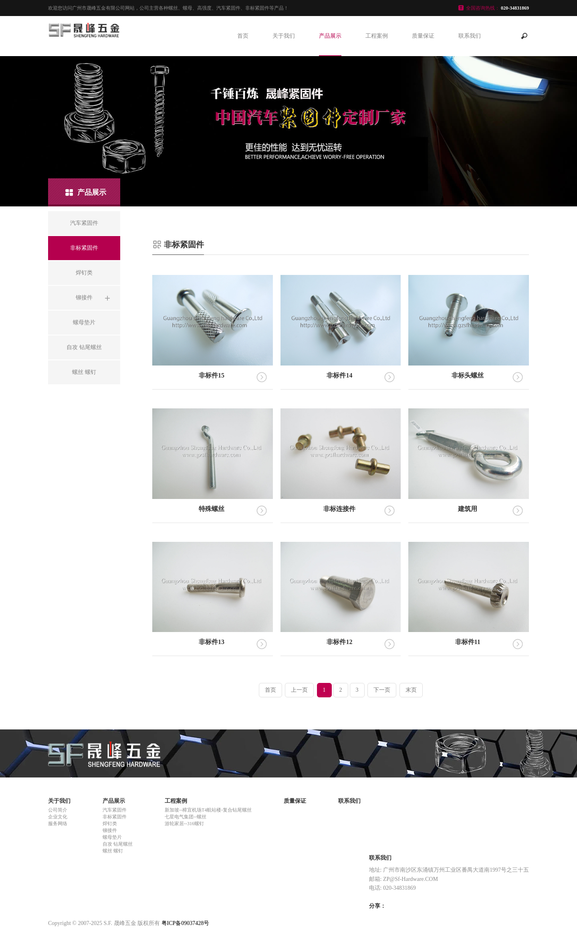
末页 (411, 690)
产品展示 (330, 36)
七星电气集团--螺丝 (185, 817)
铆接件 (110, 830)
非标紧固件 (115, 817)
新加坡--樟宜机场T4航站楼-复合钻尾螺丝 (208, 810)
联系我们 (469, 36)
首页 (242, 36)
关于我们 (283, 36)
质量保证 (423, 36)
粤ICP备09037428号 (185, 923)
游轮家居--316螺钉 (184, 823)
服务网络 (57, 823)
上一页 (299, 690)
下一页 (381, 690)
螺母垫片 (112, 837)
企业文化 (57, 817)
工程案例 (376, 36)
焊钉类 (110, 823)
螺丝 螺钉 (113, 851)
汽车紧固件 (115, 810)
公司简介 (57, 810)
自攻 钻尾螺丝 (118, 844)
